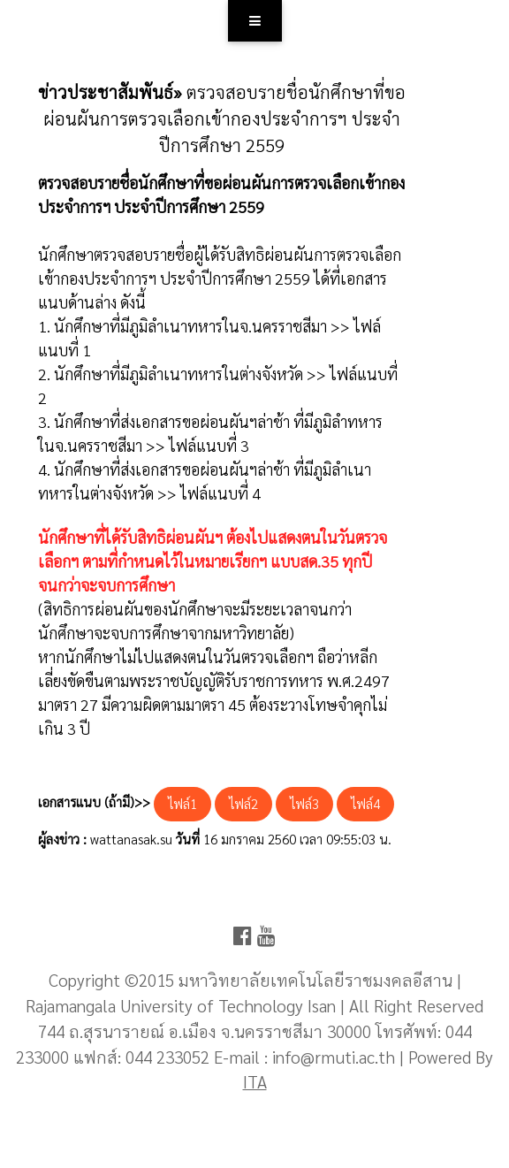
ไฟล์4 (365, 803)
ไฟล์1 (182, 803)
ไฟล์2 (243, 803)
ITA (255, 1081)
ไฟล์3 (304, 803)
